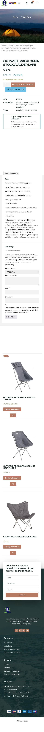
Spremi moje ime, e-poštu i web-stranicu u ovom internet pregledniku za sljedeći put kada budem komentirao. (22, 310)
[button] (19, 3)
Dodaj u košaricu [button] (12, 409)
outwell (28, 110)
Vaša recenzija (11, 275)
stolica (34, 110)
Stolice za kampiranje (19, 48)
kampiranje (20, 110)
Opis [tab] (6, 173)
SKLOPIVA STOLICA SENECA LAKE (20, 537)
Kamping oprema (15, 46)
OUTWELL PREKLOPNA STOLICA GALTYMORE (19, 467)
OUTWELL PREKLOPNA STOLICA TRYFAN (19, 398)
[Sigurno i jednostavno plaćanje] (7, 118)
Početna (4, 46)
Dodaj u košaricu (23, 85)
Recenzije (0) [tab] (14, 173)
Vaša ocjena (10, 268)
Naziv (8, 288)
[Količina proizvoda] (6, 84)
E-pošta (8, 297)
